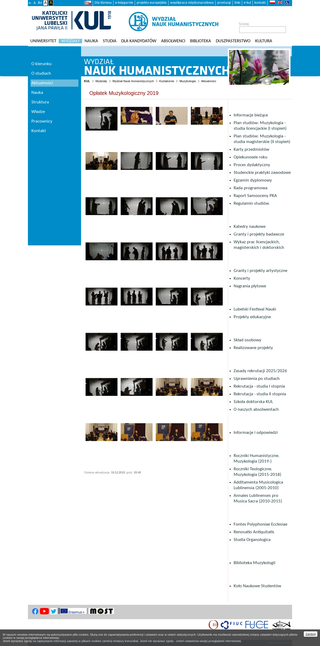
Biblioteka (200, 41)
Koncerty (242, 278)
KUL (87, 81)
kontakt (260, 3)
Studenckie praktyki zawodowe (262, 172)
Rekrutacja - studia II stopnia (260, 394)
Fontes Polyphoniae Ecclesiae (260, 524)
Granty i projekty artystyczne (260, 271)
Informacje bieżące (251, 115)
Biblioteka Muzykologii (254, 563)
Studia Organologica (252, 540)
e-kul (247, 3)
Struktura (40, 102)
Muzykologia (187, 81)
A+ (40, 3)
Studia (109, 41)
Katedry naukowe (250, 226)
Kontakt (38, 131)
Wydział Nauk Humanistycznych (133, 81)
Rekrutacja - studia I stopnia (259, 386)
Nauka (91, 41)
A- (30, 3)
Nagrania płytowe (250, 286)
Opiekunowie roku (250, 157)
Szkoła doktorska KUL (253, 402)
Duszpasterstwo (233, 41)
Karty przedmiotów (251, 149)
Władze (38, 112)
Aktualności (208, 81)
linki (237, 3)
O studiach (41, 73)
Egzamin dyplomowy (253, 180)
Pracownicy (41, 121)
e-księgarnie (124, 3)
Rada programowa (250, 188)
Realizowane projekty (253, 348)
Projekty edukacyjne (252, 317)
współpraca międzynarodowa (192, 3)
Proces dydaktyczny (252, 165)
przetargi (224, 3)
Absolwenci (173, 41)
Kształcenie (166, 81)
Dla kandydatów (138, 41)
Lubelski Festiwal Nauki (255, 309)
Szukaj (244, 24)
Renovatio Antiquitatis (254, 532)
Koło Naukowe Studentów (257, 586)
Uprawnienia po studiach (257, 378)
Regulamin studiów (251, 203)
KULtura (263, 41)
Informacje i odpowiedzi (256, 432)
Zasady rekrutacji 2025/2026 (260, 371)
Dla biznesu (103, 3)
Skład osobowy (247, 340)
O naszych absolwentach (256, 409)
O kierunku (41, 64)
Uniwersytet (43, 41)
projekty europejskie (152, 3)
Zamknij (310, 634)
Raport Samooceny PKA (255, 196)
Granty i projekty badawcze (259, 234)
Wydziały (70, 41)
